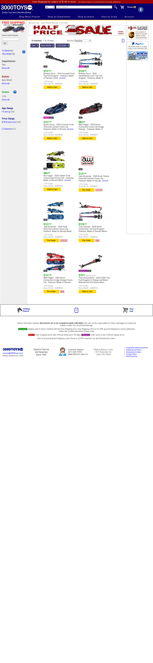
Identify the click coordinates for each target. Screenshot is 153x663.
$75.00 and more (9, 122)
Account (129, 17)
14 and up (6, 112)
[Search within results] (10, 39)
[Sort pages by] (82, 40)
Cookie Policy (131, 354)
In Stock (6, 50)
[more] (62, 78)
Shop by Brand (86, 17)
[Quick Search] (84, 7)
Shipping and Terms (133, 350)
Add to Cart (52, 87)
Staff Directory (131, 356)
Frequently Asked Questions (137, 348)
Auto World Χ (47, 45)
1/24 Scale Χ (63, 45)
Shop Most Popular (29, 17)
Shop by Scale (109, 17)
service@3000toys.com (13, 353)
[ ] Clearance (7, 129)
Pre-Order (7, 54)
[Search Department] (50, 7)
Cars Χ (35, 45)
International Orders (133, 352)
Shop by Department (59, 17)
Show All (5, 68)
